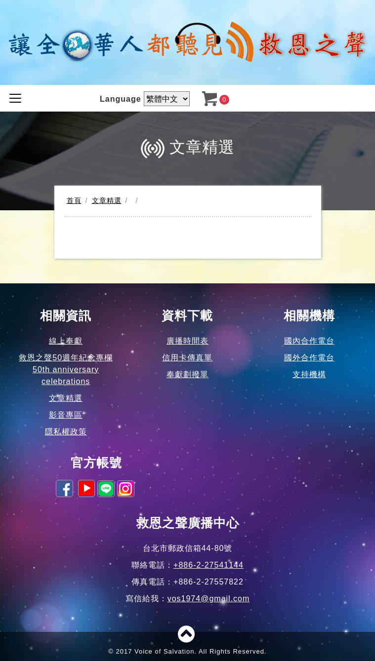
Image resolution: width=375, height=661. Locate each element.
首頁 (74, 200)
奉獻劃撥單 (187, 374)
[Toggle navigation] (15, 98)
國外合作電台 (309, 357)
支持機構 (309, 374)
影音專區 (66, 415)
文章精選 (107, 200)
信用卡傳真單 (187, 357)
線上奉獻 (66, 341)
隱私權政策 (66, 432)
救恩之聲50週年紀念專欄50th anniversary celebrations (66, 369)
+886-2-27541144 (208, 565)
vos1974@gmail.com (208, 598)
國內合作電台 (309, 341)
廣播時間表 (187, 341)
